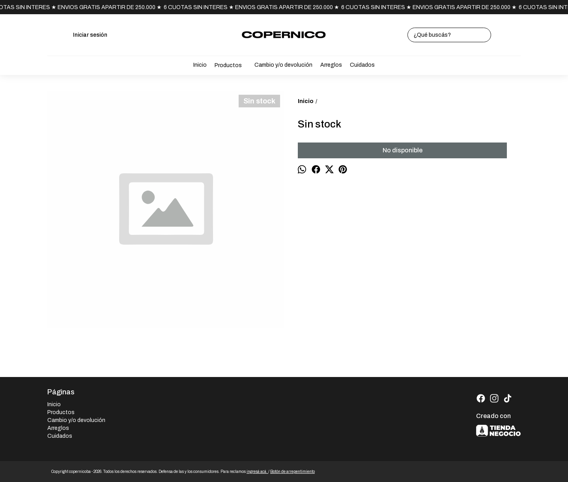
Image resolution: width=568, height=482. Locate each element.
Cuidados (362, 65)
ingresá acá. (257, 471)
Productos (232, 65)
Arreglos (331, 65)
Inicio (200, 65)
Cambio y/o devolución (283, 65)
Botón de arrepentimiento (292, 471)
